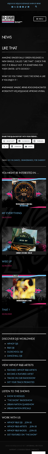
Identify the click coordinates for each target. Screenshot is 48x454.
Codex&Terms (23, 449)
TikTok (25, 7)
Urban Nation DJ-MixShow (20, 404)
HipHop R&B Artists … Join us (22, 426)
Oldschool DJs (15, 351)
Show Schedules (15, 396)
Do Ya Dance (14, 160)
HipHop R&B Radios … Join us (21, 430)
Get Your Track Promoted (20, 382)
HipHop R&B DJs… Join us (19, 422)
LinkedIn (28, 7)
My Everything (12, 213)
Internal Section (35, 446)
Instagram (12, 7)
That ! (6, 310)
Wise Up (7, 261)
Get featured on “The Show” (22, 434)
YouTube (17, 7)
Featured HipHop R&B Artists (22, 370)
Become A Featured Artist (20, 374)
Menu (39, 19)
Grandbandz (27, 160)
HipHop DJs (12, 343)
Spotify (20, 7)
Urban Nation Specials (19, 408)
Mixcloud (15, 7)
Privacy (35, 449)
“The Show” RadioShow (19, 400)
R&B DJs (10, 347)
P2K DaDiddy (39, 160)
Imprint (12, 449)
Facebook (23, 7)
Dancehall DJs (14, 355)
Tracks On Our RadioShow (21, 378)
